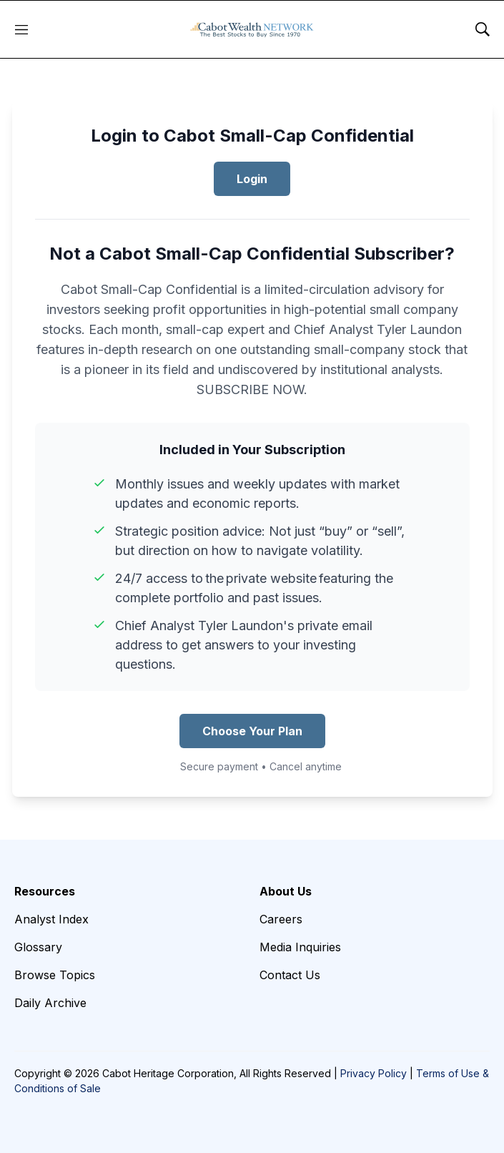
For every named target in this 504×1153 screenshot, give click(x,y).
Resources (44, 891)
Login (252, 179)
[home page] (252, 29)
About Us (286, 891)
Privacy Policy (373, 1073)
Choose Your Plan (252, 731)
